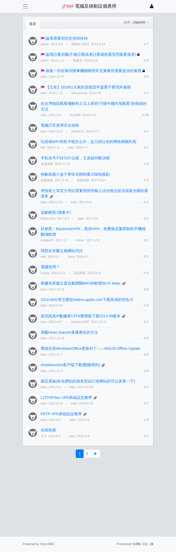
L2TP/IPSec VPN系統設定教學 (66, 398)
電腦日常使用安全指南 (60, 125)
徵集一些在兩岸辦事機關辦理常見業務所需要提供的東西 (93, 71)
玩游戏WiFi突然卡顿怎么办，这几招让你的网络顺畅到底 (88, 142)
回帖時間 (139, 22)
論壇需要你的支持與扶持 (67, 38)
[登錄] (151, 6)
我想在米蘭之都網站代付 (62, 251)
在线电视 (48, 430)
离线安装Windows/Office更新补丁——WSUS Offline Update (90, 348)
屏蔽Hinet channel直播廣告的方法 (69, 332)
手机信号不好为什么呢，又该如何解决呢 (75, 158)
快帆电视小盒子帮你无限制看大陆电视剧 (75, 174)
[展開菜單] (25, 6)
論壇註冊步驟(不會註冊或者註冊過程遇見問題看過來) (91, 54)
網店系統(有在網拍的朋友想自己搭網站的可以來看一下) (88, 381)
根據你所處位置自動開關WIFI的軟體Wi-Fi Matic (81, 283)
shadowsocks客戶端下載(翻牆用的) (70, 365)
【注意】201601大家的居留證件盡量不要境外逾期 (88, 87)
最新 (32, 24)
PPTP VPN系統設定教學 (61, 414)
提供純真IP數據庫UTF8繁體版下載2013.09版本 (81, 316)
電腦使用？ (50, 267)
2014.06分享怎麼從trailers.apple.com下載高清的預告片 (87, 300)
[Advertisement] (88, 497)
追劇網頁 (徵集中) (56, 212)
